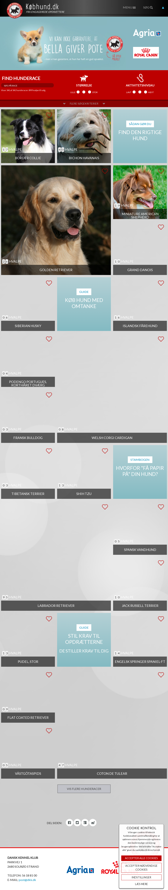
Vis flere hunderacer (84, 788)
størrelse (84, 80)
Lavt (128, 92)
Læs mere (141, 884)
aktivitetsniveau (140, 80)
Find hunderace (21, 78)
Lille (73, 92)
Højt (151, 92)
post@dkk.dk (27, 880)
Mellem (83, 92)
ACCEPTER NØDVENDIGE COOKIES (141, 867)
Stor (95, 92)
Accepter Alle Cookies (141, 858)
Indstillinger (141, 877)
